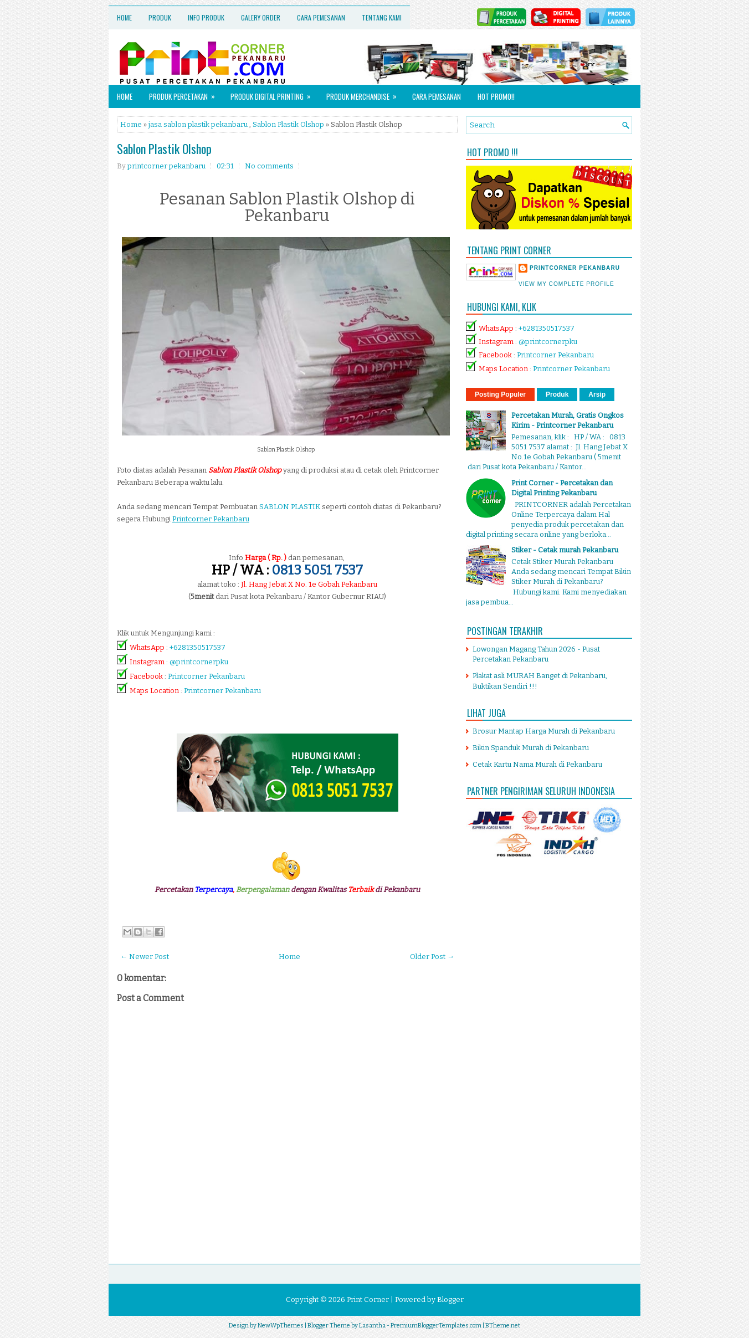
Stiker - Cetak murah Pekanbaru (564, 550)
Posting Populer (500, 394)
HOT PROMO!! (496, 96)
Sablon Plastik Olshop (288, 124)
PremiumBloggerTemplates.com (436, 1325)
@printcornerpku (199, 662)
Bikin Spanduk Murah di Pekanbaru (531, 748)
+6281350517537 (197, 647)
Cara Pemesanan (321, 17)
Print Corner (368, 1299)
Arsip (597, 394)
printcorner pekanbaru (575, 268)
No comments (269, 166)
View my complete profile (566, 284)
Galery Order (260, 17)
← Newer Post (144, 956)
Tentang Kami (382, 17)
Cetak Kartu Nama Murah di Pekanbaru (537, 764)
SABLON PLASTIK (289, 507)
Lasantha (372, 1325)
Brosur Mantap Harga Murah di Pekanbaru (544, 731)
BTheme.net (502, 1325)
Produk (159, 17)
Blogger (450, 1299)
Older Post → (432, 956)
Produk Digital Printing (274, 93)
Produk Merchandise (365, 93)
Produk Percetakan (185, 93)
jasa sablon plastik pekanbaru (198, 124)
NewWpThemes (281, 1325)
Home (124, 17)
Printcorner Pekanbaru (206, 676)
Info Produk (206, 17)
